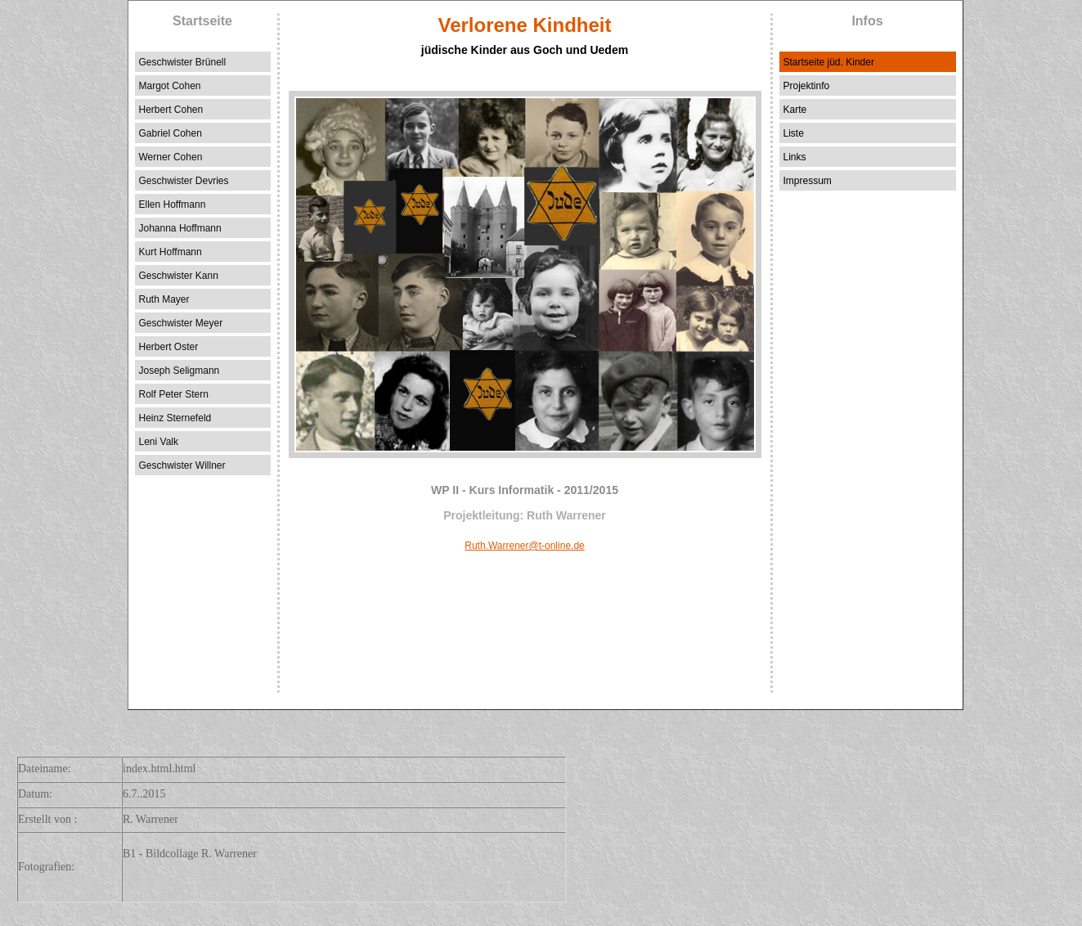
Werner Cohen (171, 157)
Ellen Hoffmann (172, 204)
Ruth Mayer (164, 299)
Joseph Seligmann (179, 370)
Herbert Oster (169, 347)
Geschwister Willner (182, 465)
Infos (866, 21)
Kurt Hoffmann (170, 252)
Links (794, 157)
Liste (793, 133)
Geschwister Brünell (183, 62)
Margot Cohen (170, 86)
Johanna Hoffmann (180, 228)
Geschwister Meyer (181, 323)
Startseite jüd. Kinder (828, 62)
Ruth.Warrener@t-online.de (524, 545)
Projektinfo (806, 86)
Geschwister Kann (178, 275)
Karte (795, 109)
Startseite (202, 21)
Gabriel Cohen (170, 133)
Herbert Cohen (171, 109)
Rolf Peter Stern (174, 394)
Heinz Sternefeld (175, 418)
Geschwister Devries (184, 181)
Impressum (807, 181)
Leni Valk (158, 441)
